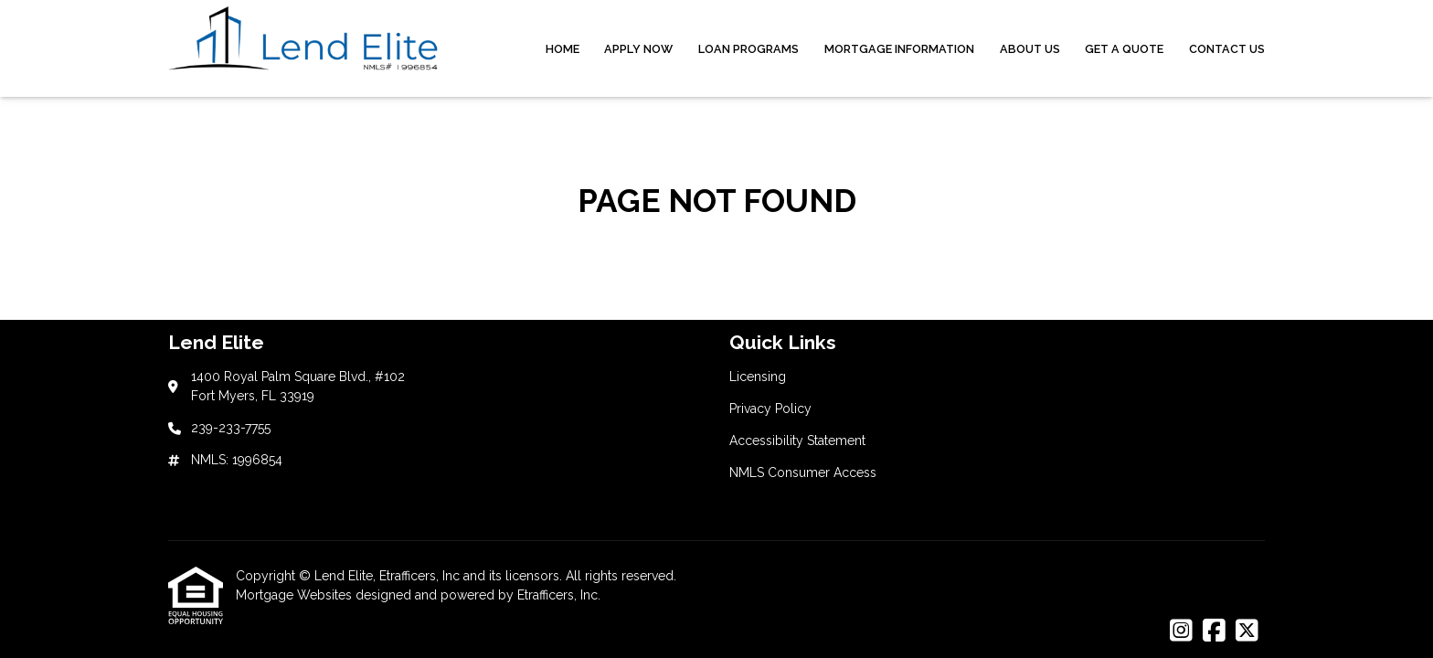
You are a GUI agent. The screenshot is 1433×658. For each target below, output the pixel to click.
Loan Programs (748, 49)
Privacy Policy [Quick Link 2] (770, 408)
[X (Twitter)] (1247, 631)
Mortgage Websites (296, 595)
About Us (1030, 49)
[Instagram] (1181, 631)
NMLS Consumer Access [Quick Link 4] (802, 472)
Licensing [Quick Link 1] (757, 376)
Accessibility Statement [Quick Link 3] (797, 440)
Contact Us (1227, 49)
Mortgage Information (899, 49)
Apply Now (638, 49)
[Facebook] (1214, 631)
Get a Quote (1124, 49)
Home (562, 49)
